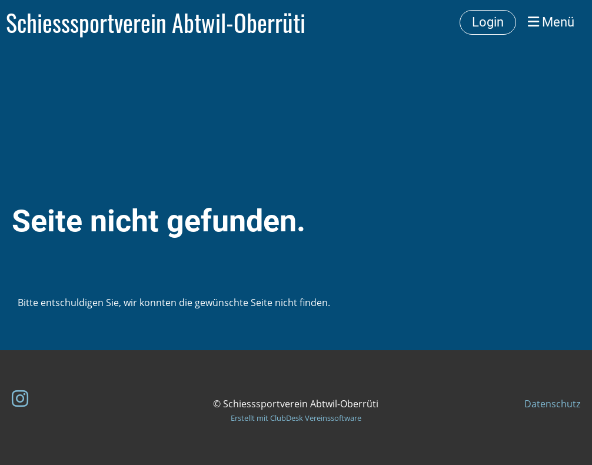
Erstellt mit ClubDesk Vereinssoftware (296, 418)
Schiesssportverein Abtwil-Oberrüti (155, 22)
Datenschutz (552, 403)
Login (488, 22)
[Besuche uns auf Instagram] (20, 398)
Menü (551, 22)
